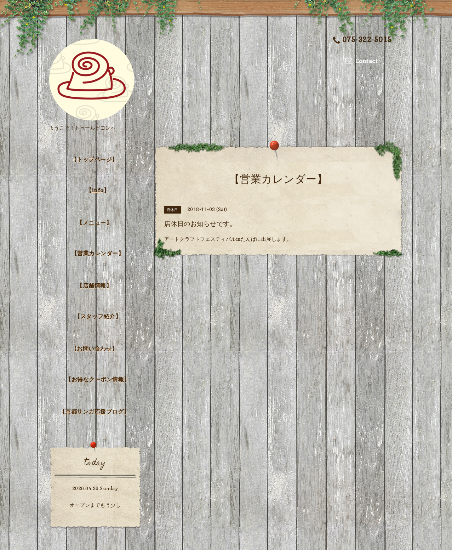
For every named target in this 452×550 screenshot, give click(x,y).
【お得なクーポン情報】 (97, 379)
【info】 (97, 190)
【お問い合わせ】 (94, 348)
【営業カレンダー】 (97, 253)
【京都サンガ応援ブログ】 (94, 411)
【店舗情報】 (94, 285)
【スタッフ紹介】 (97, 316)
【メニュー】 (94, 222)
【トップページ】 (94, 159)
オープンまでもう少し (95, 505)
